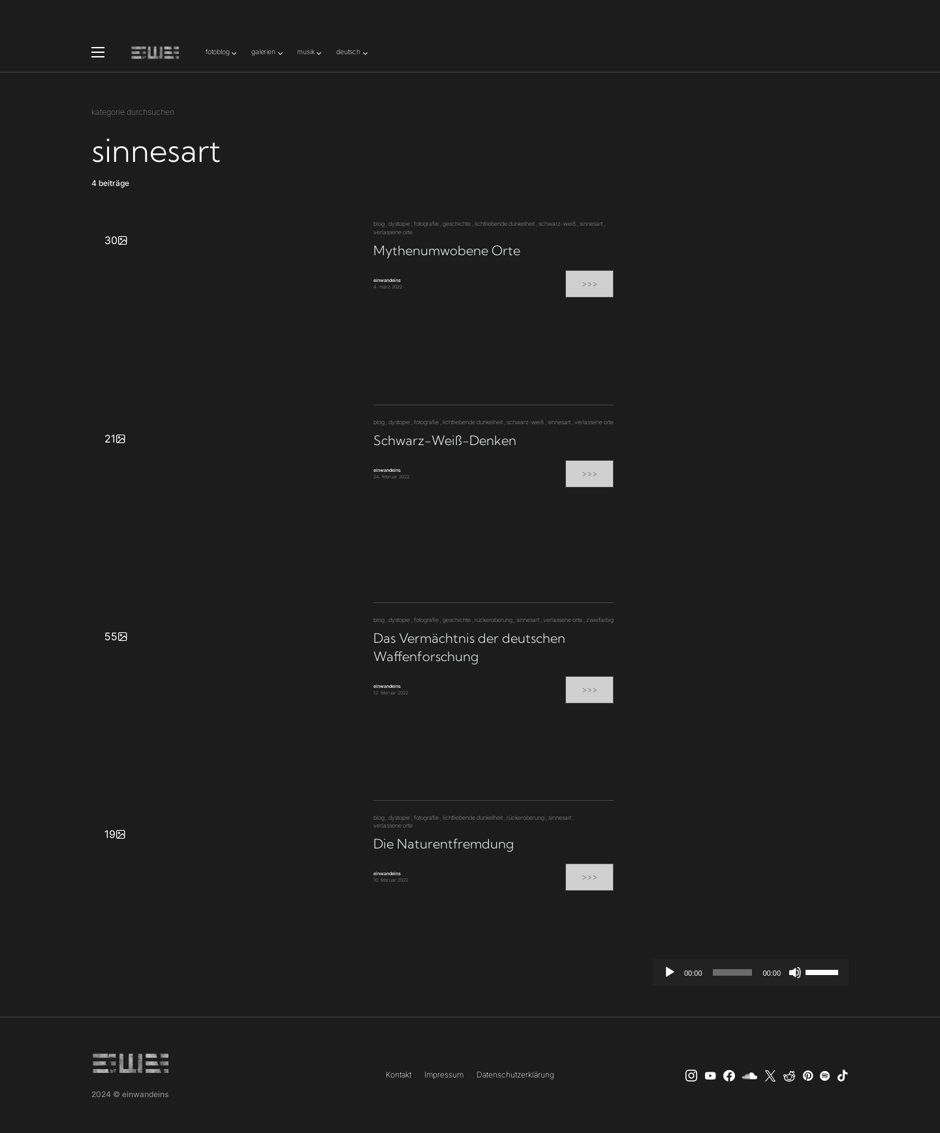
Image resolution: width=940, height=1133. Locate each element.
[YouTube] (710, 1075)
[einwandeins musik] (729, 1075)
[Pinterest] (808, 1075)
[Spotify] (825, 1075)
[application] (751, 972)
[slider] (733, 972)
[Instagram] (691, 1075)
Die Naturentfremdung (443, 843)
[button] (97, 52)
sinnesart (591, 223)
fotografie (426, 223)
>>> (589, 283)
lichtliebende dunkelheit (505, 223)
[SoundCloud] (749, 1075)
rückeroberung (493, 619)
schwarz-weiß (557, 223)
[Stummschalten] (795, 972)
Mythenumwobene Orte (446, 250)
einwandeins (387, 280)
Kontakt (398, 1074)
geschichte (457, 223)
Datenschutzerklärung (515, 1074)
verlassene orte (393, 232)
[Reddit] (789, 1075)
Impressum (443, 1074)
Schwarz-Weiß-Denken (444, 440)
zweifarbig (600, 619)
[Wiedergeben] (669, 972)
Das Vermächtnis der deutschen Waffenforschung (469, 647)
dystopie (399, 223)
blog (378, 223)
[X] (770, 1075)
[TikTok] (843, 1075)
